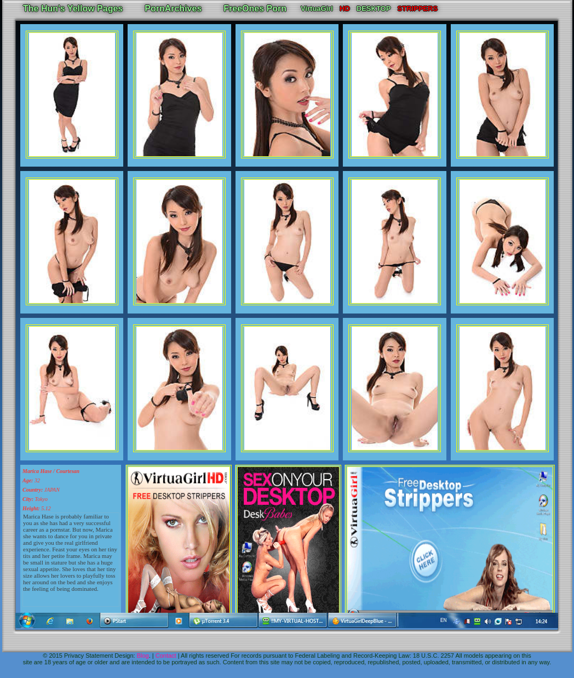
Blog (143, 655)
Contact (166, 655)
